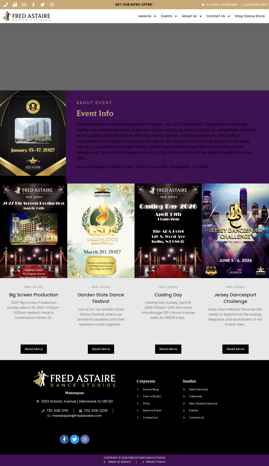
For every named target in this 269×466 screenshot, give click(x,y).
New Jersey (33, 286)
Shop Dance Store (250, 16)
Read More (34, 349)
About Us (192, 16)
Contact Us (218, 16)
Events (169, 16)
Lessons (147, 16)
